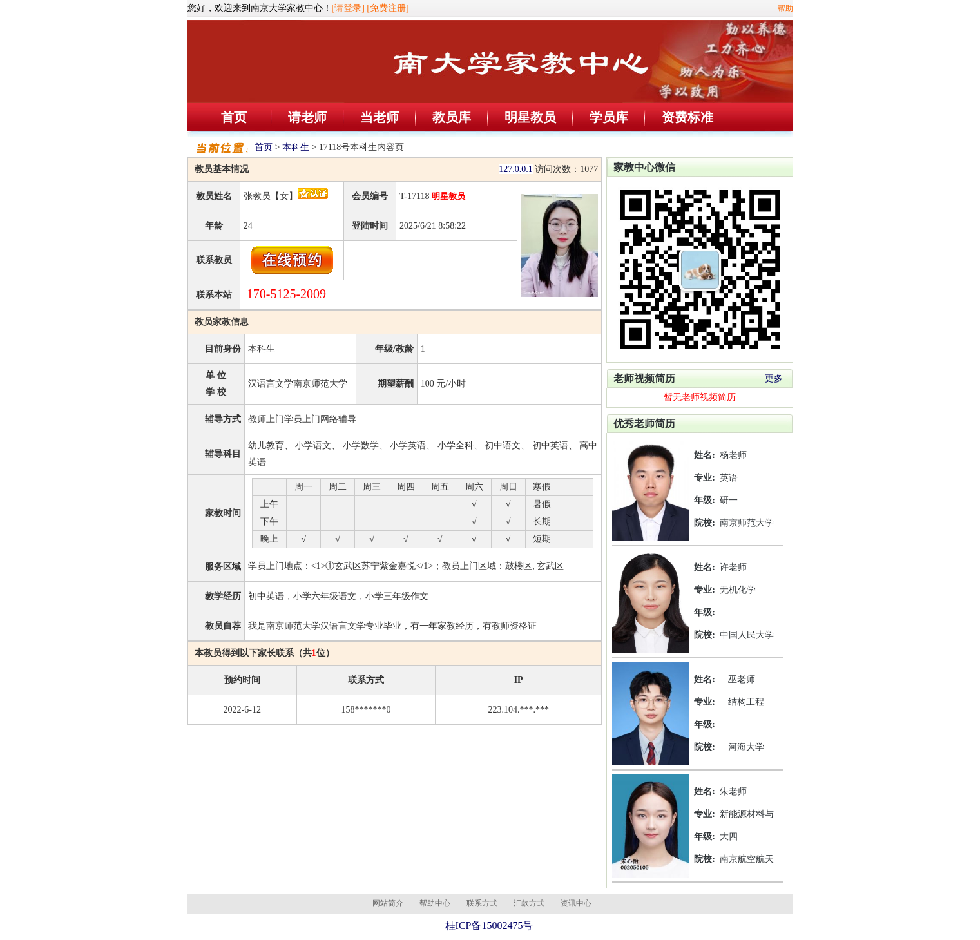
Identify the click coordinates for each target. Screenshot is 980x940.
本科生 (295, 147)
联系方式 (481, 903)
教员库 (451, 117)
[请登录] (348, 8)
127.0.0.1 (516, 169)
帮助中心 (434, 903)
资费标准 (687, 117)
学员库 (609, 117)
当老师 (379, 117)
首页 (234, 117)
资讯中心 (576, 903)
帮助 (785, 8)
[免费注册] (387, 8)
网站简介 (387, 903)
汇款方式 (529, 903)
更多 (774, 378)
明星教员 (530, 117)
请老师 (307, 117)
